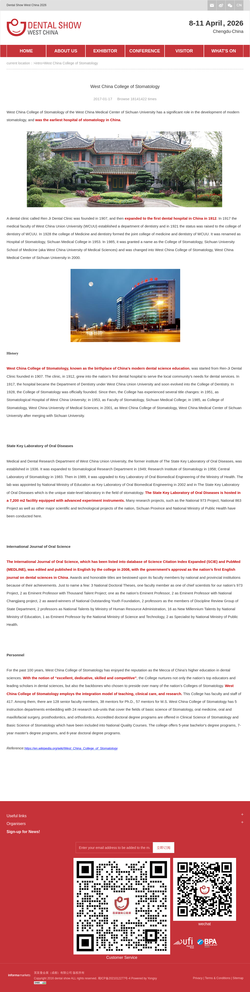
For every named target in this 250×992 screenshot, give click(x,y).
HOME (26, 51)
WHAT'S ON (223, 51)
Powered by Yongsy (143, 978)
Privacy (197, 978)
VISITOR (184, 51)
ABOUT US (65, 51)
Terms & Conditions (217, 978)
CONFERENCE (144, 51)
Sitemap (238, 978)
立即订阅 (163, 848)
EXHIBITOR (105, 51)
